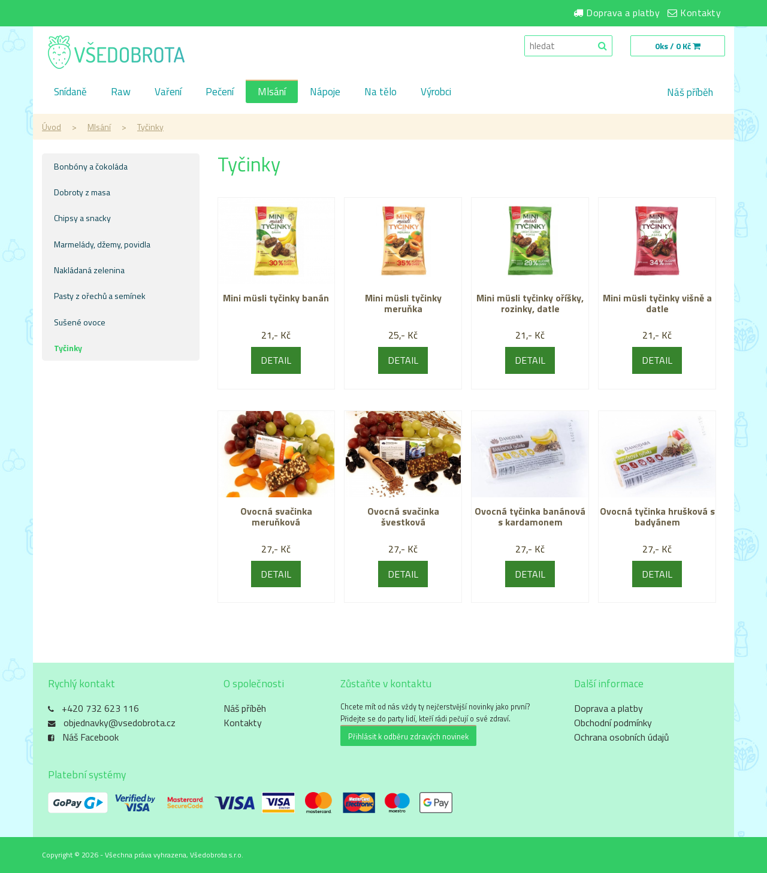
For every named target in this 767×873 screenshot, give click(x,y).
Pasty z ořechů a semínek (100, 295)
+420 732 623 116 (100, 708)
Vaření (168, 92)
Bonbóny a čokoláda (91, 166)
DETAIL (276, 360)
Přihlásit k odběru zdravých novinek (408, 736)
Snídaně (70, 92)
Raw (121, 92)
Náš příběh (690, 92)
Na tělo (380, 92)
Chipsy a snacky (82, 218)
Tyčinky (150, 126)
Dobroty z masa (82, 192)
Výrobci (436, 92)
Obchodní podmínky (613, 722)
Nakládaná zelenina (89, 270)
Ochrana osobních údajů (621, 737)
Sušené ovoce (79, 322)
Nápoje (325, 92)
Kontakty (700, 12)
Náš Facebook (90, 737)
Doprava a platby (623, 12)
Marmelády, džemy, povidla (102, 244)
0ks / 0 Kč (677, 46)
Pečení (220, 92)
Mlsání (272, 92)
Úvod (51, 126)
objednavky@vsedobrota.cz (120, 722)
